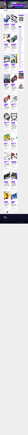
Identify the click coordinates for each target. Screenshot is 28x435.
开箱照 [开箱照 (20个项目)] (20, 48)
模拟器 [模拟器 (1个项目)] (20, 59)
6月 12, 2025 (6, 70)
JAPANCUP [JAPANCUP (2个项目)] (20, 29)
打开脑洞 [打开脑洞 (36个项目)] (20, 50)
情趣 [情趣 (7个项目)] (19, 49)
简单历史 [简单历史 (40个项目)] (20, 62)
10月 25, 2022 (6, 109)
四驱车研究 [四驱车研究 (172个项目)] (20, 41)
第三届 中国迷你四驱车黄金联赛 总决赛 (6, 146)
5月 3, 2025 (13, 69)
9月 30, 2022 (6, 126)
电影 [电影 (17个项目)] (22, 61)
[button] (23, 8)
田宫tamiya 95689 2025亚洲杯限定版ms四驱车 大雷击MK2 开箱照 (14, 47)
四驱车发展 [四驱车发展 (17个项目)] (20, 37)
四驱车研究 (17, 5)
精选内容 (5, 105)
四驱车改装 (15, 5)
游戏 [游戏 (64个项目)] (20, 61)
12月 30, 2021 (6, 206)
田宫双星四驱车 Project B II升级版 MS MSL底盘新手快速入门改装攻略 (6, 185)
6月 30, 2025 (6, 49)
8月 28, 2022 (13, 130)
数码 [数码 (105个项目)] (20, 52)
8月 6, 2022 (13, 147)
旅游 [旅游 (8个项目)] (22, 52)
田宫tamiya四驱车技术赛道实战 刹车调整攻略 (6, 87)
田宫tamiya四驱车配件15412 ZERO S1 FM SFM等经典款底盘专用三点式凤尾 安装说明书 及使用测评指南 (14, 127)
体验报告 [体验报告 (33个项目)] (20, 30)
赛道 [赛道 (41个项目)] (22, 64)
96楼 (5, 4)
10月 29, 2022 (6, 89)
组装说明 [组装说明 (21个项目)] (20, 63)
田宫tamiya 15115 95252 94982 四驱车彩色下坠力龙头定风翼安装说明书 (14, 27)
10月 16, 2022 (13, 108)
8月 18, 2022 (6, 147)
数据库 (6, 122)
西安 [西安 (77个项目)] (20, 64)
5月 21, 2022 (6, 167)
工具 (6, 161)
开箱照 (13, 161)
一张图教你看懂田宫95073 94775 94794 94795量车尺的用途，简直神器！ (6, 165)
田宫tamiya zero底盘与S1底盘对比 (13, 164)
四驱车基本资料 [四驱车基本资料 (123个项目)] (21, 38)
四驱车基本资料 (21, 5)
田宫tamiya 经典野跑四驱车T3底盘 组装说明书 (6, 125)
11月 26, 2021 (13, 207)
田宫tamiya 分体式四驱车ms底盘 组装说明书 (13, 106)
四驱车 (12, 122)
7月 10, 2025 (13, 30)
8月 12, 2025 (6, 30)
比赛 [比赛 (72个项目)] (20, 60)
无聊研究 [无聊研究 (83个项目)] (20, 53)
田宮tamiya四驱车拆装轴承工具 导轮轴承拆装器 (13, 146)
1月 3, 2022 (13, 187)
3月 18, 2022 (6, 187)
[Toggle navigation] (5, 8)
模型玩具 (8, 122)
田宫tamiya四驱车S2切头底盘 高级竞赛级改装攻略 (6, 107)
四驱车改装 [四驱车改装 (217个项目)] (20, 40)
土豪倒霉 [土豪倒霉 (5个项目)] (20, 42)
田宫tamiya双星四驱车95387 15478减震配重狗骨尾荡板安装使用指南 (14, 185)
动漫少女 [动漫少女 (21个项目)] (20, 31)
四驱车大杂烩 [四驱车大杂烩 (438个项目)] (21, 39)
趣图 (18, 5)
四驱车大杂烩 (12, 5)
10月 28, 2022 (13, 90)
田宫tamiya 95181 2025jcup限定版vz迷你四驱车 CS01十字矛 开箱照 (6, 27)
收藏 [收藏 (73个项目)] (20, 51)
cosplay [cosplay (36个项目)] (20, 28)
